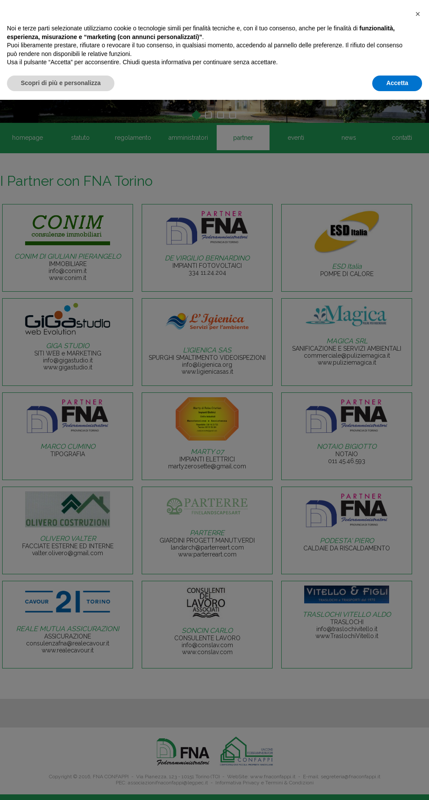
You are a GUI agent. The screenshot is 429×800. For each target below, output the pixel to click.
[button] (418, 14)
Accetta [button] (397, 82)
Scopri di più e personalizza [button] (61, 82)
